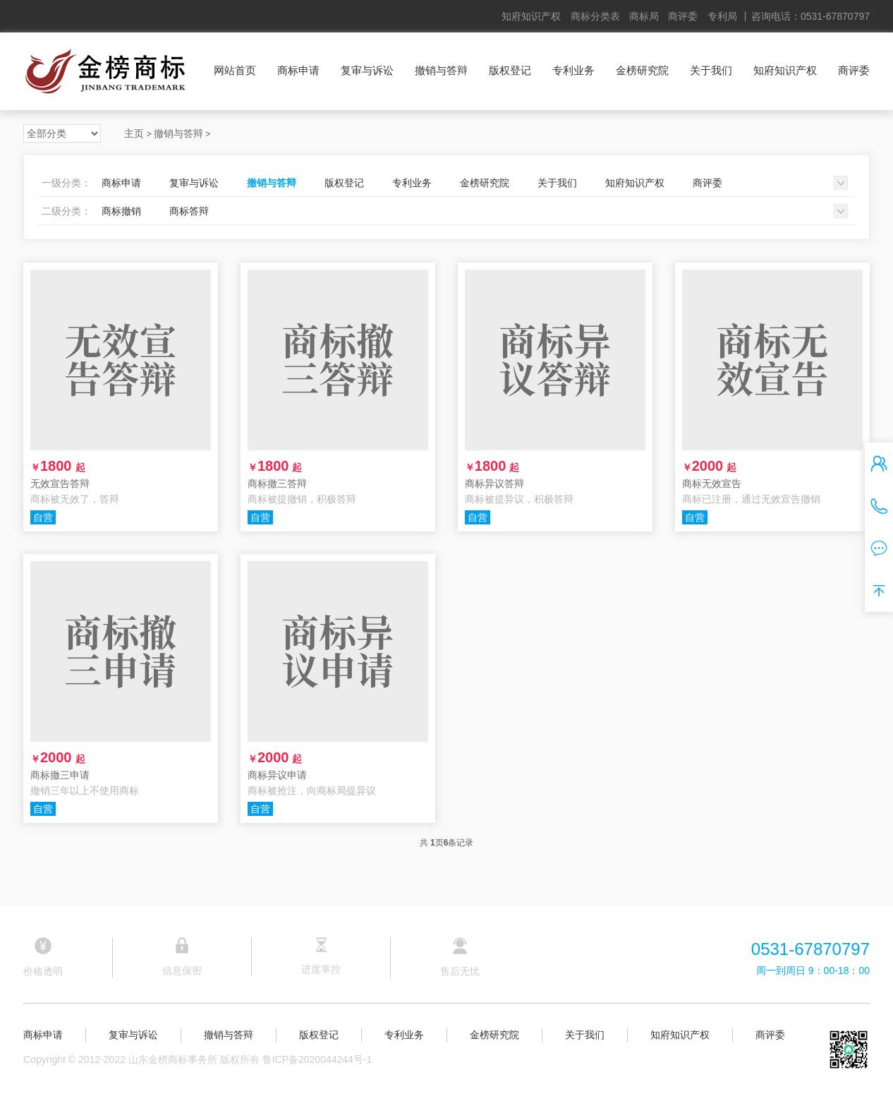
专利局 (722, 16)
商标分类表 (595, 16)
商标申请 (298, 70)
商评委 (683, 16)
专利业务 (573, 70)
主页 (134, 133)
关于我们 (711, 70)
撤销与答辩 (441, 70)
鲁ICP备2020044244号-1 (317, 1059)
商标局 (644, 16)
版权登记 (510, 70)
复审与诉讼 (367, 70)
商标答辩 (189, 211)
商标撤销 (121, 211)
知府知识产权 (531, 16)
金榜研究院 (642, 70)
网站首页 (235, 70)
